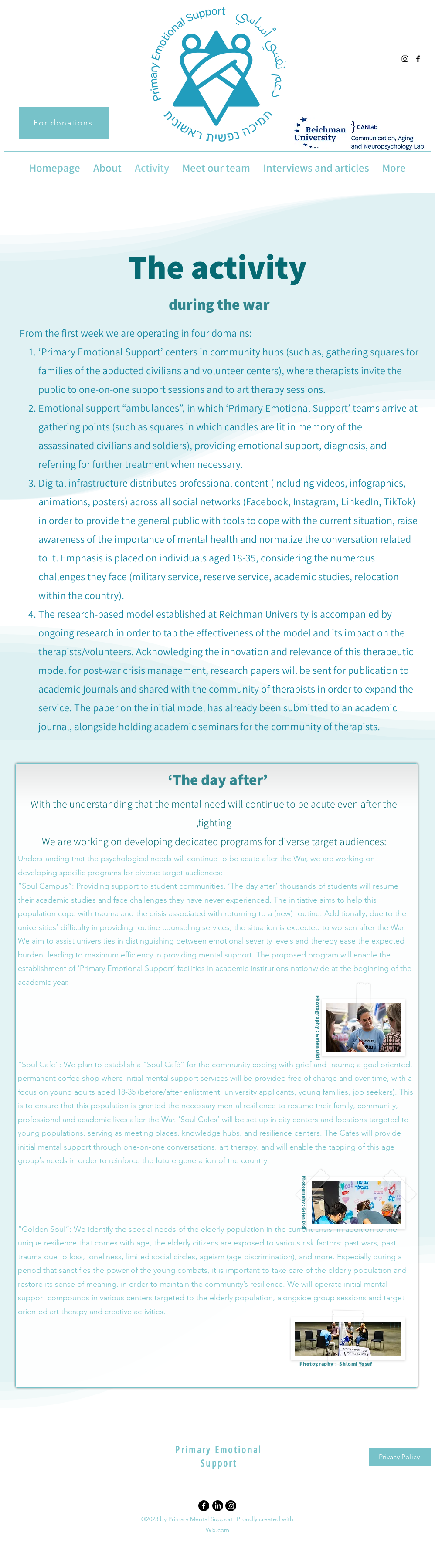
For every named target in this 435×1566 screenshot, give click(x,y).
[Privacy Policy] (400, 1457)
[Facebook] (203, 1505)
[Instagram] (230, 1505)
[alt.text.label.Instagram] (405, 58)
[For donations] (64, 123)
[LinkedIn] (217, 1505)
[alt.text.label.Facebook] (418, 58)
